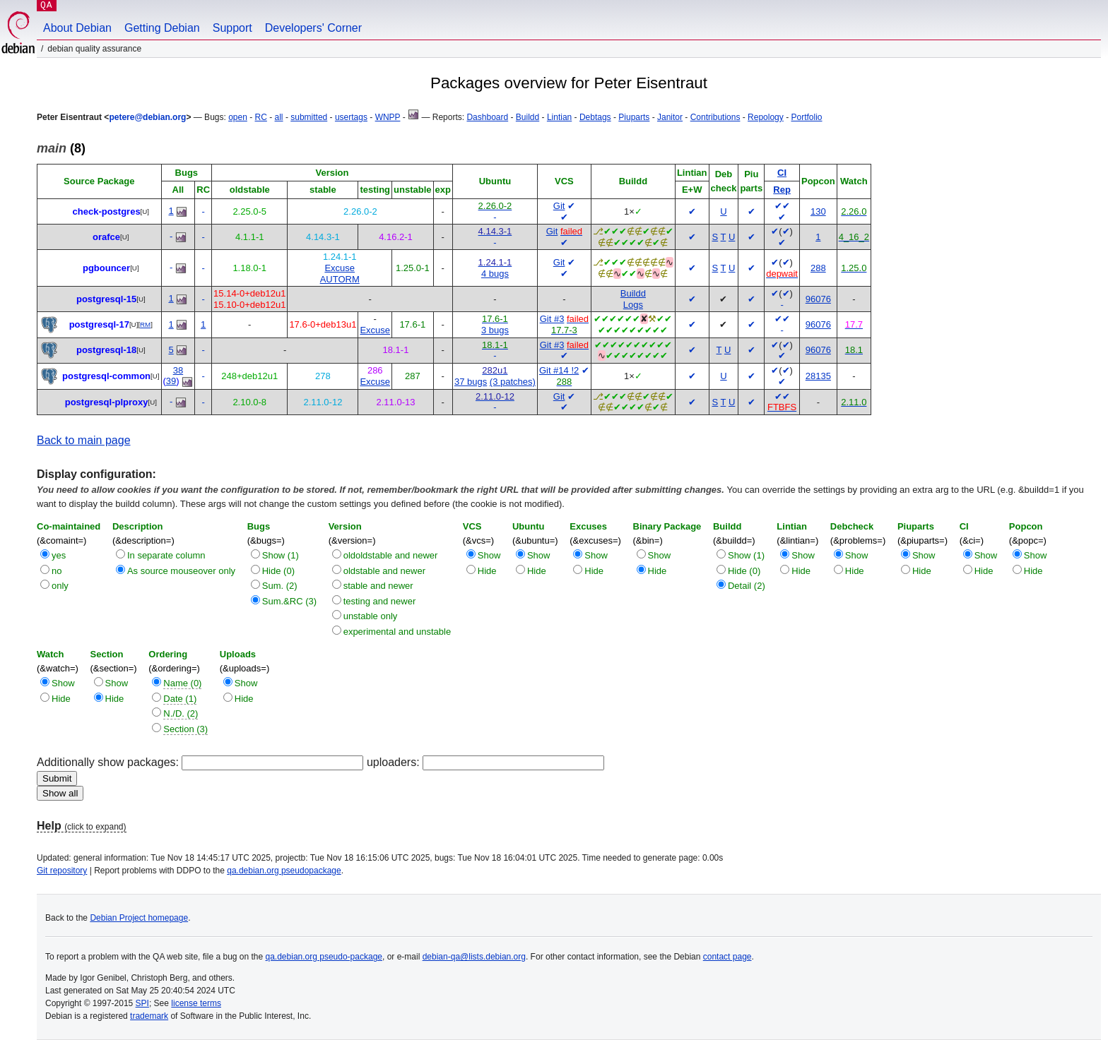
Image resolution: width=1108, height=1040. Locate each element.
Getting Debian (162, 28)
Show (489, 555)
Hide (487, 571)
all (279, 117)
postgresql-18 (106, 350)
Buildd (527, 117)
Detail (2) (746, 585)
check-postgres (107, 211)
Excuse (339, 268)
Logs (633, 304)
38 (178, 370)
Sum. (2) (279, 585)
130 (818, 211)
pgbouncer (106, 268)
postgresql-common (106, 376)
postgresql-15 (106, 299)
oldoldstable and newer (390, 555)
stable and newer (378, 585)
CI (781, 172)
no (56, 571)
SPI (142, 1003)
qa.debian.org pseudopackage (284, 870)
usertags (351, 117)
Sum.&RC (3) (289, 601)
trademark (149, 1016)
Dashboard (487, 117)
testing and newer (379, 601)
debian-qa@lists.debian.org (474, 957)
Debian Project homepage (139, 918)
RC (261, 117)
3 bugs (495, 330)
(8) (61, 148)
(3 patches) (513, 381)
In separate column (166, 555)
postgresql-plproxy (106, 402)
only (60, 585)
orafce (106, 237)
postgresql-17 (99, 324)
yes (59, 555)
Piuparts (633, 117)
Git (559, 206)
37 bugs (470, 381)
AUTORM (340, 279)
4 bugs (495, 273)
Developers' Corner (313, 28)
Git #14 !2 (559, 370)
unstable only (370, 616)
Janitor (670, 117)
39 (171, 381)
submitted (308, 117)
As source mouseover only (181, 571)
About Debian (77, 28)
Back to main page (84, 440)
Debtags (595, 117)
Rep (782, 189)
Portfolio (806, 117)
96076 (818, 299)
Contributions (715, 117)
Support (232, 28)
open (237, 117)
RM (145, 324)
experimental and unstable (397, 631)
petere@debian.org (147, 117)
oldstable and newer (384, 571)
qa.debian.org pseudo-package (324, 957)
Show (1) (280, 555)
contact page (727, 957)
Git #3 (552, 318)
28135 (818, 376)
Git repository (62, 870)
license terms (196, 1003)
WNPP (388, 117)
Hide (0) (278, 571)
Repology (766, 117)
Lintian (559, 117)
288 (818, 268)
